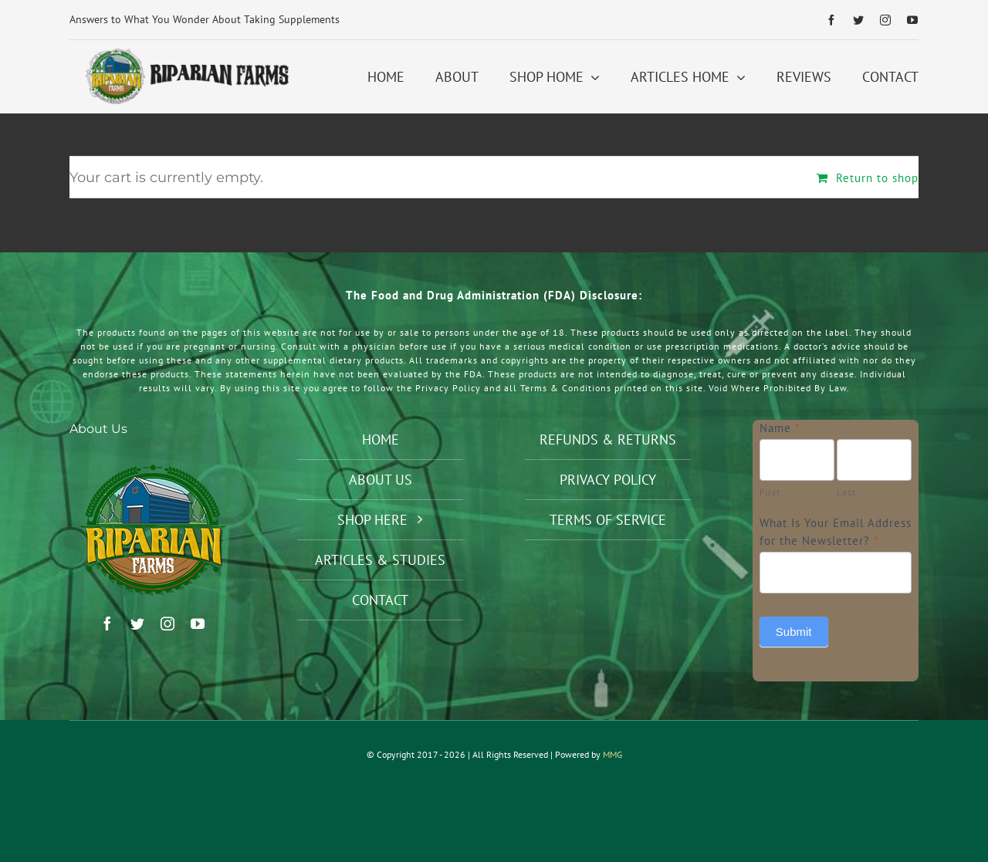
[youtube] (913, 20)
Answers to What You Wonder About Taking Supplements (204, 19)
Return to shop (877, 178)
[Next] (465, 20)
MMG (612, 754)
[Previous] (445, 20)
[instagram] (886, 20)
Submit (794, 631)
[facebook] (831, 20)
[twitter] (858, 20)
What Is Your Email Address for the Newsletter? (836, 532)
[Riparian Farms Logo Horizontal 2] (184, 52)
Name (780, 428)
